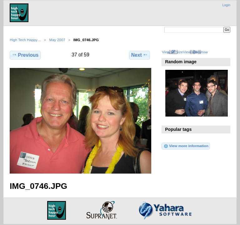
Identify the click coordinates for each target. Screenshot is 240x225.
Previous (25, 55)
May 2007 (57, 40)
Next (139, 55)
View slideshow (195, 52)
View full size (172, 52)
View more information (185, 146)
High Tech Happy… (25, 40)
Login (226, 5)
